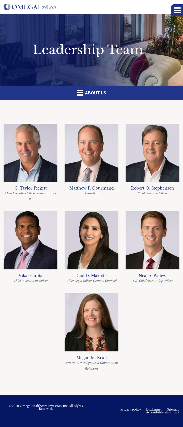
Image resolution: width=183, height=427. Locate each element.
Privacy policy (130, 409)
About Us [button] (91, 92)
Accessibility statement (162, 412)
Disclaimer (154, 409)
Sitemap (173, 409)
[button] (177, 10)
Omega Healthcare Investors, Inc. (44, 406)
